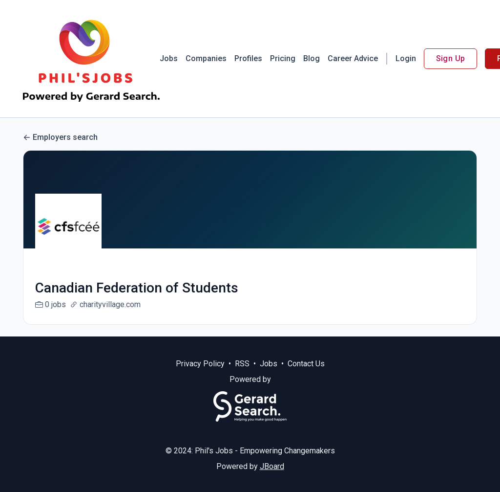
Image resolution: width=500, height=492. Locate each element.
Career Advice (353, 58)
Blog (311, 58)
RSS (242, 375)
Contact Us (306, 375)
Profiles (248, 58)
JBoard (272, 478)
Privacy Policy (200, 375)
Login (406, 58)
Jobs (169, 58)
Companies (206, 58)
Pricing (282, 58)
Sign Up (450, 58)
